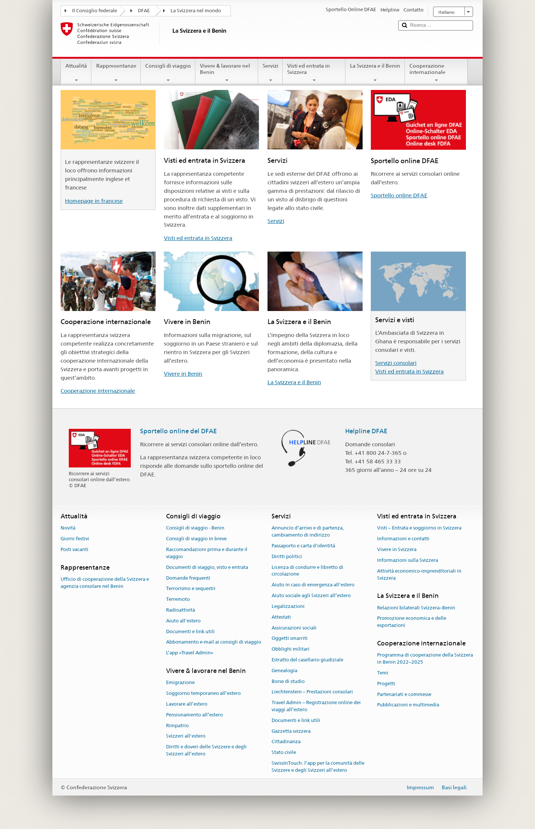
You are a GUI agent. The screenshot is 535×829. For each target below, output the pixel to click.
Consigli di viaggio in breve (196, 539)
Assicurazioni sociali (294, 628)
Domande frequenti (188, 578)
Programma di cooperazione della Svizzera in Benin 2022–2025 (425, 658)
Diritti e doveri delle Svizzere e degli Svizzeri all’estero (206, 750)
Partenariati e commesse (404, 694)
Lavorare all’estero (186, 704)
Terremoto (178, 599)
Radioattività (180, 610)
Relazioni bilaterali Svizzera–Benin (416, 608)
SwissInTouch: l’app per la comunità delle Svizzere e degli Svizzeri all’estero (318, 766)
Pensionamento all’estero (194, 715)
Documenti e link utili (190, 631)
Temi (382, 673)
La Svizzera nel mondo (196, 10)
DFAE (144, 10)
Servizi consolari (395, 362)
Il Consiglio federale (94, 10)
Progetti (386, 683)
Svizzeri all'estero (185, 736)
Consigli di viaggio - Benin (195, 528)
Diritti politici (287, 556)
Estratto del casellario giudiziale (307, 660)
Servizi (270, 73)
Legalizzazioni (288, 606)
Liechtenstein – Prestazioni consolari (312, 692)
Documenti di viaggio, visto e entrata (207, 567)
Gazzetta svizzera (291, 731)
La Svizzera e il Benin (375, 73)
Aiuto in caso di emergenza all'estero (313, 585)
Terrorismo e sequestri (190, 589)
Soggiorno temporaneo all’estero (203, 693)
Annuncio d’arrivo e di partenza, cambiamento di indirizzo (308, 531)
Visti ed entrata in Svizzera (314, 73)
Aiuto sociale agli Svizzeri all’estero (311, 595)
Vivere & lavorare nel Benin (227, 73)
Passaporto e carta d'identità (303, 545)
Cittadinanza (286, 742)
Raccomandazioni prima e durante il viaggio (206, 553)
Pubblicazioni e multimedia (408, 705)
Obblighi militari (290, 649)
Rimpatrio (177, 725)
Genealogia (284, 670)
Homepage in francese (94, 200)
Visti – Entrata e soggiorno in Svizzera (419, 528)
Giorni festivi (75, 539)
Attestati (281, 617)
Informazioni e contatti (403, 539)
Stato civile (284, 752)
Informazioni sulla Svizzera (407, 560)
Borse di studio (288, 681)
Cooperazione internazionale (436, 73)
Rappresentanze (116, 73)
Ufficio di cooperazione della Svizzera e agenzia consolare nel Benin (105, 582)
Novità (68, 528)
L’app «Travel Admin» (189, 652)
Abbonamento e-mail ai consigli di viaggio (213, 642)
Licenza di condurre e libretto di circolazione (307, 570)
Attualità (76, 73)
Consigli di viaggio (168, 73)
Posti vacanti (74, 549)
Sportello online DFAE (399, 195)
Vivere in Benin (183, 373)
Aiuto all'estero (183, 621)
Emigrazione (180, 683)
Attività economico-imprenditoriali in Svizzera (419, 574)
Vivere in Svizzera (396, 549)
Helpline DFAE (366, 431)
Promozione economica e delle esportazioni (411, 622)
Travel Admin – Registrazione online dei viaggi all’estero (316, 706)
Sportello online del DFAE (178, 431)
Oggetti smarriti (290, 638)
